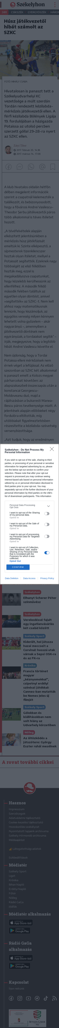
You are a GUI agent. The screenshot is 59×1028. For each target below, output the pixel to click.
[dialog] (29, 514)
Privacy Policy (47, 578)
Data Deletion (11, 578)
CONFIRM (18, 567)
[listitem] (29, 506)
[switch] (46, 513)
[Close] (53, 450)
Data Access (29, 578)
